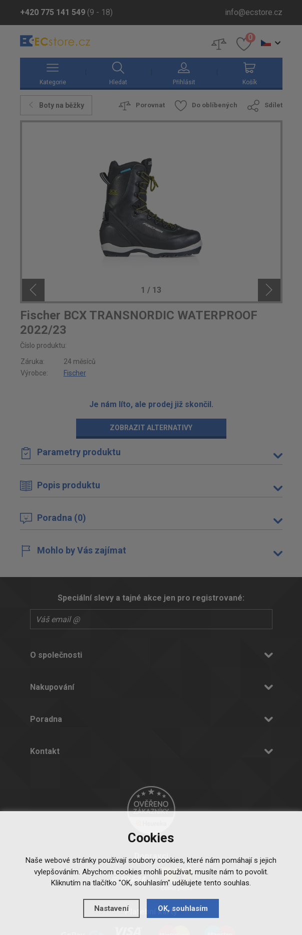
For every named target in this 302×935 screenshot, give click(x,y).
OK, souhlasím (183, 907)
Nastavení (111, 907)
